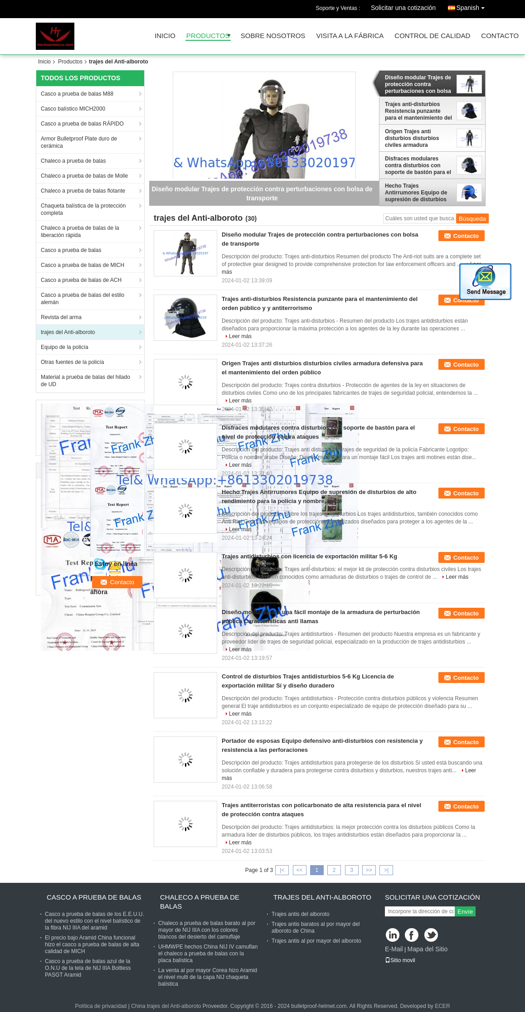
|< (282, 870)
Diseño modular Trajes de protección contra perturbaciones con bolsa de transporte (418, 84)
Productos (208, 36)
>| (386, 870)
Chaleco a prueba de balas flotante (83, 191)
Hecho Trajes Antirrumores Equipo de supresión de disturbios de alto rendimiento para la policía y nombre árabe (417, 193)
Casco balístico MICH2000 (73, 109)
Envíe (465, 911)
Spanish (472, 6)
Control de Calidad (432, 36)
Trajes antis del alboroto (301, 914)
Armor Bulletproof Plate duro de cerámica (79, 142)
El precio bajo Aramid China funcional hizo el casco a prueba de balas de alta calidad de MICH (92, 944)
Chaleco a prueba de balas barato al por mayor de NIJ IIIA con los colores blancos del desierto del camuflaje (206, 930)
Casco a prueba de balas (71, 250)
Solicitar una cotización (403, 7)
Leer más (240, 336)
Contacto (500, 36)
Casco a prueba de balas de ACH (81, 280)
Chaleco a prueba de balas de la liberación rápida (80, 231)
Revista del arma (61, 317)
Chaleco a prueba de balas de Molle (84, 176)
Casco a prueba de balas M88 (77, 94)
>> (369, 870)
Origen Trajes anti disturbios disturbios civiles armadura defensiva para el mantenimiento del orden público (417, 138)
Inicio (165, 36)
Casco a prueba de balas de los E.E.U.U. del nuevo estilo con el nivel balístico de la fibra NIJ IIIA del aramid (94, 921)
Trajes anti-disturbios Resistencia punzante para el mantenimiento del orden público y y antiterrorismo (418, 111)
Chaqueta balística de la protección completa (83, 209)
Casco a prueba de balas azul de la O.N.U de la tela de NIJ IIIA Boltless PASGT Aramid (88, 968)
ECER (442, 1006)
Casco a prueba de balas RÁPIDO (82, 124)
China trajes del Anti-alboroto (166, 1006)
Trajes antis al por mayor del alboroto (316, 941)
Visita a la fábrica (350, 36)
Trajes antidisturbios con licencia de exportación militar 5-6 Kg (309, 556)
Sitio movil (400, 960)
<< (299, 870)
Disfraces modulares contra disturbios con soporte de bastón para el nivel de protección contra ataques (418, 165)
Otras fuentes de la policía (72, 362)
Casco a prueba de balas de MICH (82, 265)
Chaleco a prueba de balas (73, 161)
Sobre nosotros (273, 36)
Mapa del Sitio (427, 949)
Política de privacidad (100, 1006)
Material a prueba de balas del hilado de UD (85, 380)
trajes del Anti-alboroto (68, 332)
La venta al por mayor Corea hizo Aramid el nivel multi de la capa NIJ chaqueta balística (207, 977)
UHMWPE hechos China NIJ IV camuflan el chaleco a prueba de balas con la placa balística (208, 954)
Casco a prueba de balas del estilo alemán (82, 298)
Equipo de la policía (64, 347)
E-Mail (394, 949)
